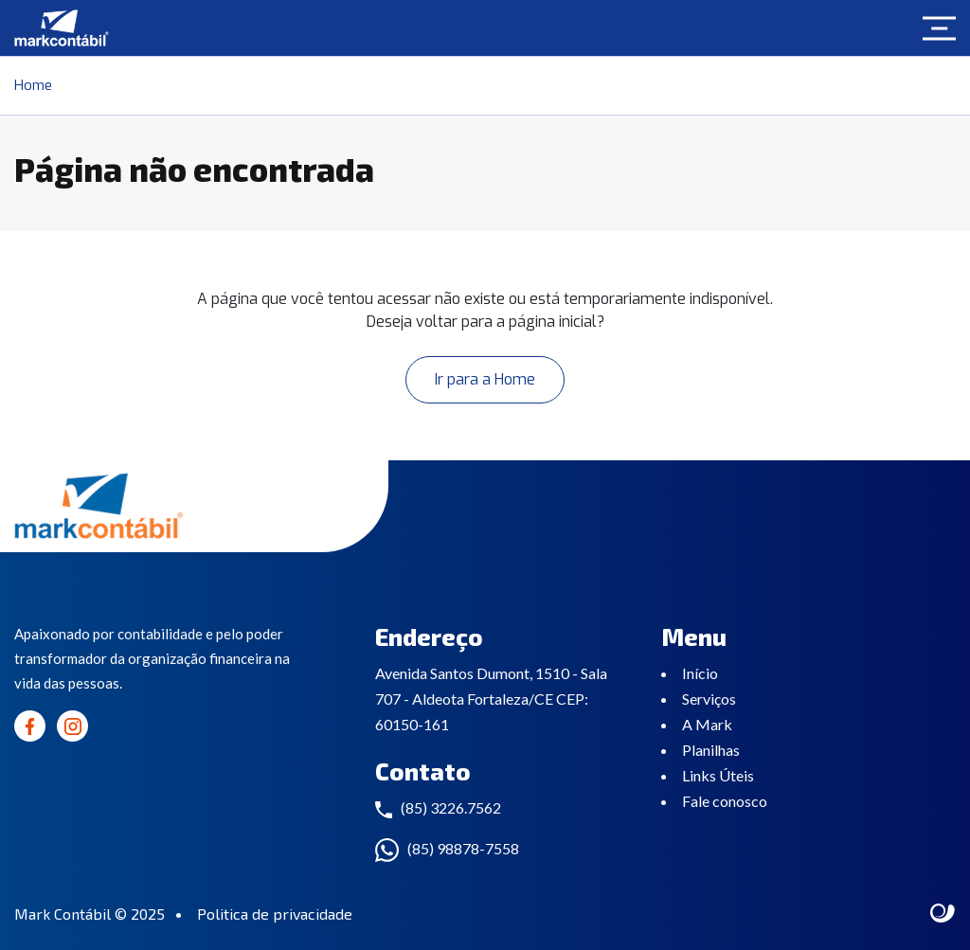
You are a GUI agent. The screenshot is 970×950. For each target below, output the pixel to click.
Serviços (709, 699)
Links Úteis (718, 775)
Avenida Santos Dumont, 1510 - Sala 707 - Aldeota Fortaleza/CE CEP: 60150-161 (491, 698)
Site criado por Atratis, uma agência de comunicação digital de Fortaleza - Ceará (943, 914)
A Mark (707, 724)
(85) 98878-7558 (463, 848)
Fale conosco (724, 801)
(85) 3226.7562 (451, 807)
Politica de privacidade (274, 914)
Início (700, 673)
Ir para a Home (485, 379)
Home (33, 85)
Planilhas (711, 750)
